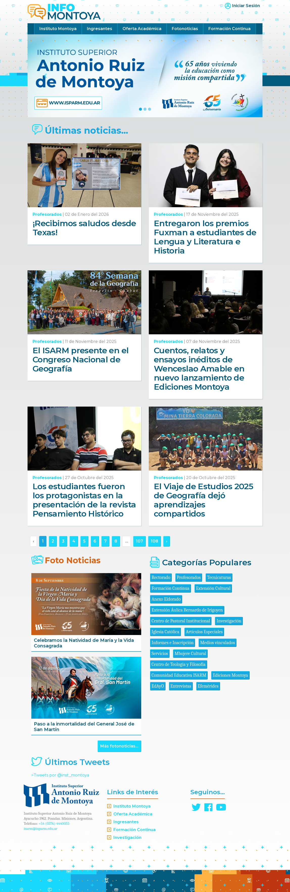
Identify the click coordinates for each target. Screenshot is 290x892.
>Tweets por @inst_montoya (60, 775)
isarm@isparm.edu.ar (40, 828)
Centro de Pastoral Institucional (181, 621)
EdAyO (158, 686)
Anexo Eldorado (166, 599)
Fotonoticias (185, 28)
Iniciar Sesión (246, 5)
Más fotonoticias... (119, 746)
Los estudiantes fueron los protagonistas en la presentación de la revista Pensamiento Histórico (84, 500)
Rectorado (161, 577)
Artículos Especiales (204, 632)
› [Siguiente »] (166, 541)
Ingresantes (99, 28)
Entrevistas (181, 686)
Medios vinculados (217, 642)
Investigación (228, 621)
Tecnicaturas (219, 577)
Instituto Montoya (58, 28)
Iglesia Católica (165, 632)
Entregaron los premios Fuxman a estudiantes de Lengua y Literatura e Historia (205, 236)
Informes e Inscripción (173, 642)
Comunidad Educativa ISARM (179, 675)
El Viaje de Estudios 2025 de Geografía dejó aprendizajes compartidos (203, 500)
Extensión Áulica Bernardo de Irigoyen (187, 610)
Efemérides (208, 686)
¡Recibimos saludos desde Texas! (84, 227)
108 (154, 541)
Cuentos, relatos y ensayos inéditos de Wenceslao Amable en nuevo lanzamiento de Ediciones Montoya (199, 368)
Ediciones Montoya (230, 675)
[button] (45, 75)
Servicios (160, 653)
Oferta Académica (142, 28)
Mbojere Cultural (190, 653)
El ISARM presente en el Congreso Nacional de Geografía (81, 359)
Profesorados (47, 214)
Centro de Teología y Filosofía (179, 664)
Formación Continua (229, 28)
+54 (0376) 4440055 (54, 823)
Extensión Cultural (213, 588)
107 (139, 541)
